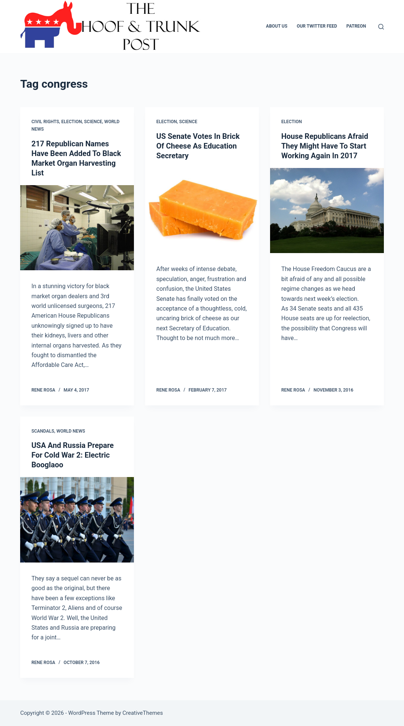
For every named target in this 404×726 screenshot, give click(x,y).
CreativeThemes (142, 713)
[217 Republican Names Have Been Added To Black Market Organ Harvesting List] (77, 228)
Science (93, 121)
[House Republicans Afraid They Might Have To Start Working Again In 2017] (327, 210)
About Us (276, 26)
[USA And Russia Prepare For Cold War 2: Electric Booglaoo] (77, 520)
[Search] (381, 26)
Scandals (42, 431)
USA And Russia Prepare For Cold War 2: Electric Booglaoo (72, 455)
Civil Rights (45, 121)
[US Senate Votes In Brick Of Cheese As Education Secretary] (202, 210)
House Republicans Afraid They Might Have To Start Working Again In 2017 (324, 146)
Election (71, 121)
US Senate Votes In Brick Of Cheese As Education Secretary (197, 146)
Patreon (356, 26)
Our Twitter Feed (317, 26)
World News (70, 431)
